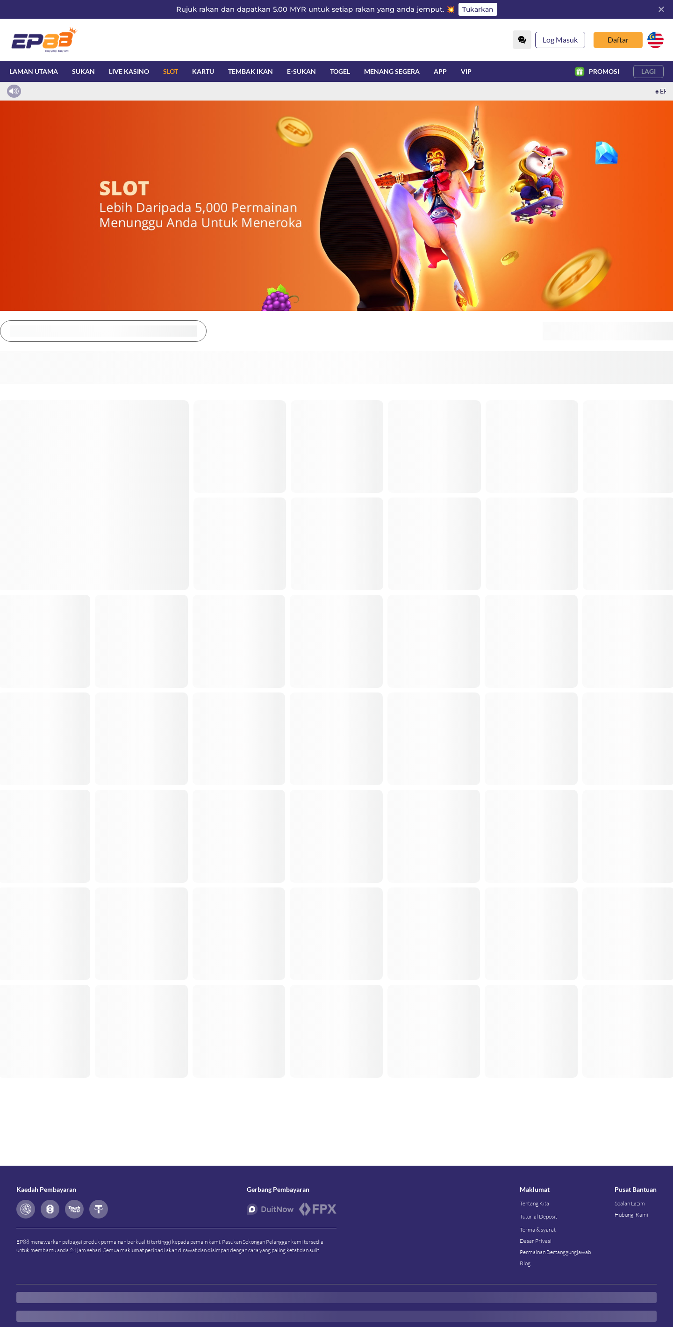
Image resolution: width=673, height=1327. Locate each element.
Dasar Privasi (535, 1240)
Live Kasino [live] (129, 70)
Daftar (618, 39)
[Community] (522, 39)
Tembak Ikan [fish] (250, 71)
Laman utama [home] (33, 71)
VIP (466, 71)
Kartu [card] (203, 71)
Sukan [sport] (83, 71)
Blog (525, 1263)
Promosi (597, 71)
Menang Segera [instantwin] (392, 71)
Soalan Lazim (630, 1203)
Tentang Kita (534, 1203)
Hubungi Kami (631, 1214)
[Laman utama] (44, 40)
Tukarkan (478, 9)
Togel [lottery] (340, 71)
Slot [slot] (170, 70)
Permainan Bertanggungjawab (555, 1251)
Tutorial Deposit (538, 1216)
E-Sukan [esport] (301, 71)
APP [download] (440, 71)
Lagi (648, 71)
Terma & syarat (538, 1229)
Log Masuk (560, 39)
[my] (655, 40)
